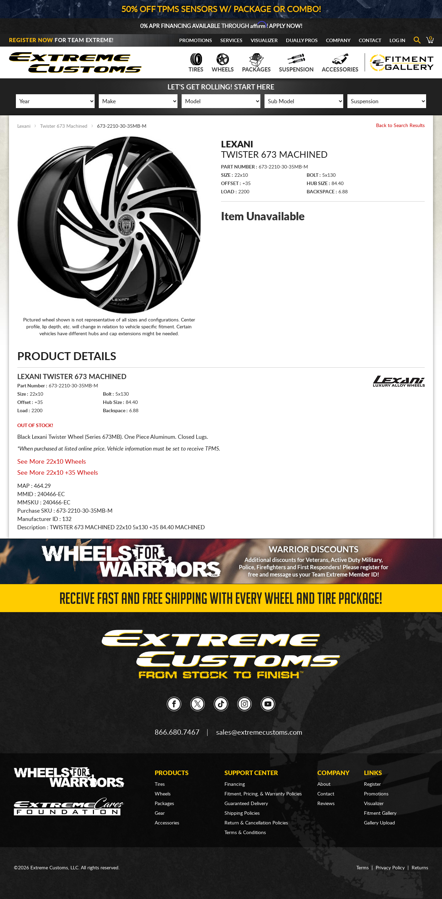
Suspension (296, 62)
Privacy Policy (390, 868)
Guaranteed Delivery (246, 803)
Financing (234, 784)
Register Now (31, 40)
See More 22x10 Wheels (51, 462)
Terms (362, 868)
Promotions (195, 40)
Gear (160, 813)
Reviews (326, 803)
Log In (397, 40)
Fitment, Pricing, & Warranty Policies (263, 794)
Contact (370, 40)
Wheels (223, 62)
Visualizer (264, 40)
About (323, 784)
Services (231, 40)
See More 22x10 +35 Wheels (57, 473)
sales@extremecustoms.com (259, 732)
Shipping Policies (242, 813)
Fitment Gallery (380, 813)
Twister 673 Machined (63, 126)
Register (372, 784)
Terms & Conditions (245, 832)
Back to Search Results (400, 125)
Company (338, 40)
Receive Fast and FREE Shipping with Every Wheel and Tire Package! (220, 600)
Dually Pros (302, 40)
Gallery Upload (379, 823)
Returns (420, 868)
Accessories (340, 62)
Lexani (23, 126)
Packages (256, 62)
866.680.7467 (177, 732)
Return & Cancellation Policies (256, 823)
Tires (196, 62)
